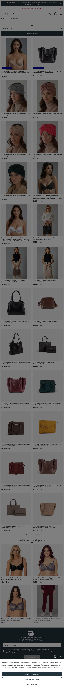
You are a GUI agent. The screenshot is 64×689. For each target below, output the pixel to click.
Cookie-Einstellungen (32, 685)
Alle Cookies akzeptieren (32, 674)
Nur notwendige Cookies (32, 679)
